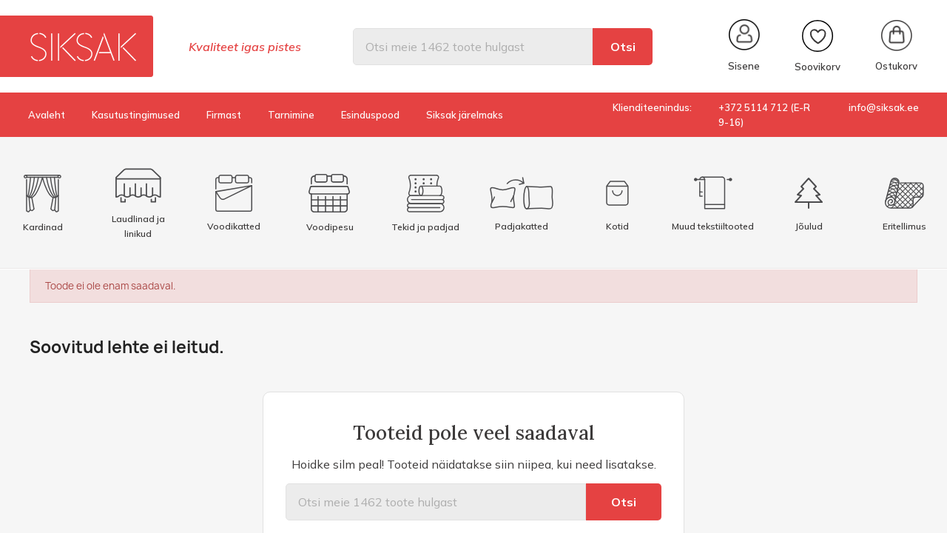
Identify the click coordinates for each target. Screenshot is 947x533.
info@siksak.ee (884, 107)
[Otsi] (473, 46)
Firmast (223, 115)
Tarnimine (291, 115)
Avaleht (46, 115)
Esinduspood (370, 115)
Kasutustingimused (136, 115)
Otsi (623, 46)
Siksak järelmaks (464, 115)
